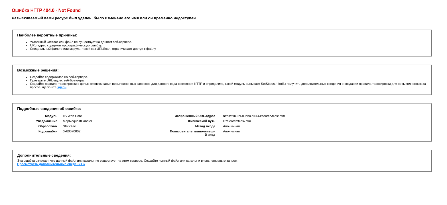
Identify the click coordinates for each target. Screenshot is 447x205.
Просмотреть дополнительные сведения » (51, 164)
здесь (61, 87)
